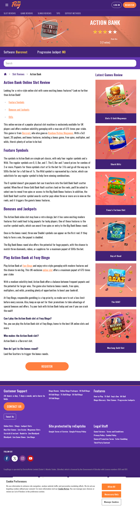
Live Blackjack (33, 433)
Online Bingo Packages (69, 391)
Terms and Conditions (115, 431)
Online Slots (8, 426)
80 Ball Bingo (54, 394)
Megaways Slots (34, 430)
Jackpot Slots (26, 426)
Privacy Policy (99, 435)
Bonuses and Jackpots (19, 109)
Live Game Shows (19, 437)
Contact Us (14, 406)
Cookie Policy (111, 435)
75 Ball (107, 396)
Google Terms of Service (58, 431)
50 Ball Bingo (77, 394)
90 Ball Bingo (84, 391)
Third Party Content (102, 442)
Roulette (23, 433)
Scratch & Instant (11, 433)
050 (119, 469)
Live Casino (22, 430)
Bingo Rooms (54, 391)
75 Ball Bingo (65, 394)
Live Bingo (31, 437)
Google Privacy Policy (77, 431)
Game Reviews (27, 13)
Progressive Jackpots (126, 400)
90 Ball (123, 396)
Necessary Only (111, 495)
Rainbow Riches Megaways (60, 133)
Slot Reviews (10, 13)
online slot (48, 270)
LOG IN (117, 4)
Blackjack (7, 437)
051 (126, 469)
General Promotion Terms (104, 439)
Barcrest (21, 52)
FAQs (11, 117)
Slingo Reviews (44, 13)
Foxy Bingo (28, 266)
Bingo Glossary (100, 400)
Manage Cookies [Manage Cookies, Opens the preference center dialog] (111, 503)
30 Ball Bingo (54, 398)
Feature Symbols (16, 102)
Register (47, 366)
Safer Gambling (121, 439)
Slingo (17, 426)
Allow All (111, 488)
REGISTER (129, 4)
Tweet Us (10, 416)
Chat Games (111, 400)
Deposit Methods (73, 13)
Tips (58, 13)
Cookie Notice (63, 490)
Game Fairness (99, 431)
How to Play (98, 396)
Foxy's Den (115, 396)
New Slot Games (10, 430)
